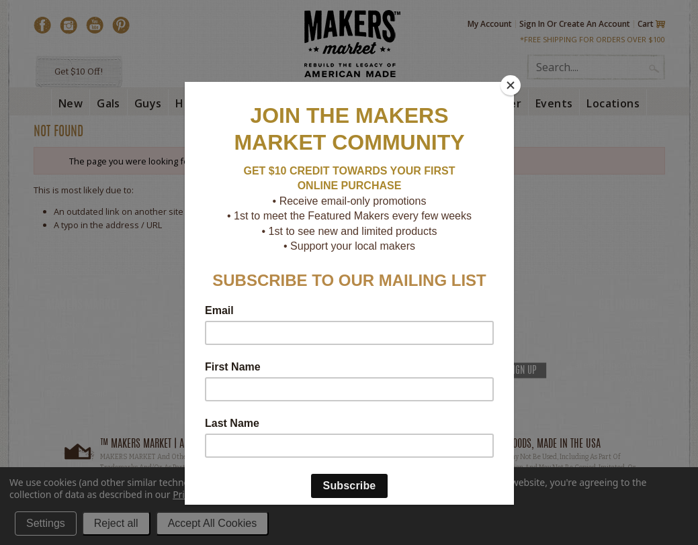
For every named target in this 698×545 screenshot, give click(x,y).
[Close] (510, 85)
